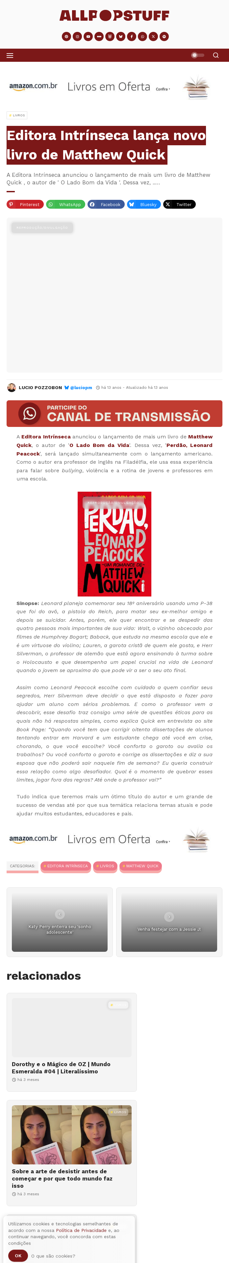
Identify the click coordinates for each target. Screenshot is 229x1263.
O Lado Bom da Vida (99, 445)
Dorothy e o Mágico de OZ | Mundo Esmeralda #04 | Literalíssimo (50, 1071)
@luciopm (81, 387)
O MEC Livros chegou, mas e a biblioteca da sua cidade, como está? (163, 1185)
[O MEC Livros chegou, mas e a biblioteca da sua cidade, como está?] (170, 1142)
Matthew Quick (142, 866)
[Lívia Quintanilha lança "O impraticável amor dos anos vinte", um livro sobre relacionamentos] (59, 1142)
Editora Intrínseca (45, 436)
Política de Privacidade (81, 1256)
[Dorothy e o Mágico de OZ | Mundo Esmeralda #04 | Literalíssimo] (59, 1027)
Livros (107, 866)
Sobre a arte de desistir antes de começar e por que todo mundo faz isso (163, 1071)
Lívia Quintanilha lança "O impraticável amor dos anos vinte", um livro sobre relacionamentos (51, 1189)
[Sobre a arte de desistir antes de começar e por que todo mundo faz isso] (170, 1027)
